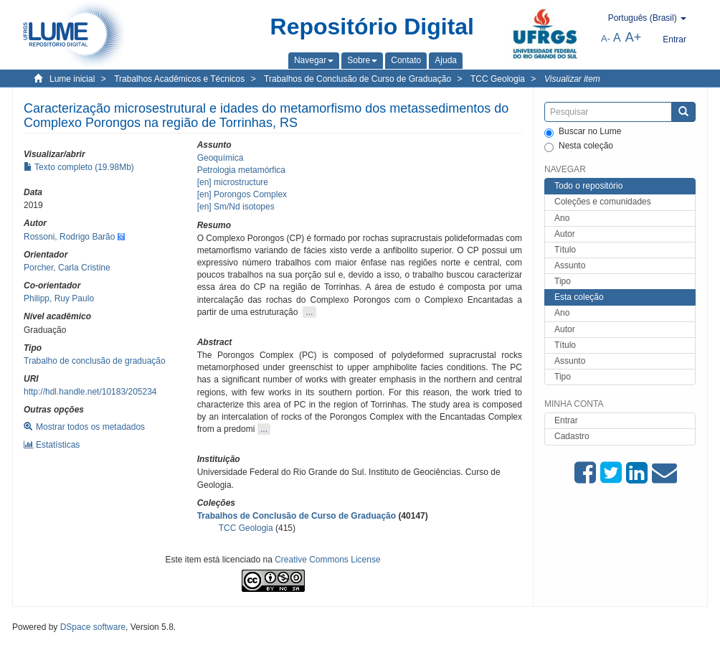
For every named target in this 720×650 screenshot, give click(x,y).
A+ (633, 37)
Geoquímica (220, 158)
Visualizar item (572, 79)
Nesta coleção (578, 146)
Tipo (562, 281)
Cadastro (571, 436)
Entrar (566, 420)
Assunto (569, 265)
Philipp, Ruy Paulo (59, 298)
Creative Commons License (327, 560)
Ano (561, 218)
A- (605, 38)
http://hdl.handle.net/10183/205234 (90, 392)
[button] (313, 60)
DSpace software (92, 627)
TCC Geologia (497, 79)
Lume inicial (72, 79)
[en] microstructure (232, 182)
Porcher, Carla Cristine (67, 268)
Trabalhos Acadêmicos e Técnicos (179, 79)
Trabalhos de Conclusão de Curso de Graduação (357, 79)
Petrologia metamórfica (241, 170)
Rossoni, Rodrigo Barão (69, 237)
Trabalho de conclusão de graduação (95, 361)
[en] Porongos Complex (242, 194)
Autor (564, 234)
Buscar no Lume (582, 132)
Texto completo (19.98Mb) (79, 167)
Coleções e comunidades (602, 202)
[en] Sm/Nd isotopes (236, 207)
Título (565, 250)
